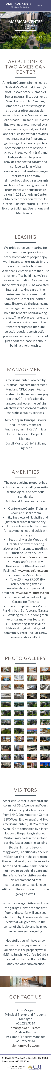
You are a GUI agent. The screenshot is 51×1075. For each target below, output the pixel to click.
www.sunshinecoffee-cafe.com (25, 557)
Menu (41, 6)
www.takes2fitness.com (32, 593)
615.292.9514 (22, 1061)
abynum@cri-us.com (26, 1045)
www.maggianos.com (33, 570)
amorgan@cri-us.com (25, 1028)
